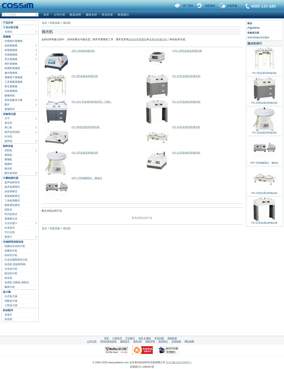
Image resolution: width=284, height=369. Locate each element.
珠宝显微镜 (11, 86)
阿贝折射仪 (11, 214)
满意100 (137, 341)
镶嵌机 (8, 154)
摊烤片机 (10, 286)
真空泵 (8, 122)
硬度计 (8, 236)
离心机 (8, 127)
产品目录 (8, 22)
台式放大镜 (11, 296)
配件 (7, 104)
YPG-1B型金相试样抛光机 (187, 50)
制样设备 (8, 146)
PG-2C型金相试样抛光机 (186, 101)
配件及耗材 (11, 173)
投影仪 (8, 209)
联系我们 (261, 6)
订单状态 (117, 338)
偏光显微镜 (11, 72)
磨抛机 (8, 159)
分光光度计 (11, 223)
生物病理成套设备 (13, 241)
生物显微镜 (11, 54)
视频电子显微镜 (13, 77)
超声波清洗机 (12, 132)
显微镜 (7, 36)
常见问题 (159, 338)
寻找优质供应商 (108, 341)
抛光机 (8, 168)
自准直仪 (10, 227)
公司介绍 (59, 14)
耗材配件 (8, 310)
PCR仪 (8, 136)
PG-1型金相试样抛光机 (85, 152)
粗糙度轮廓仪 (12, 205)
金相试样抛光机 (158, 39)
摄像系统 (10, 95)
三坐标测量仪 (12, 200)
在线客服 (232, 5)
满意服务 (210, 5)
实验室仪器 (9, 114)
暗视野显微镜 (12, 68)
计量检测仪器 (10, 178)
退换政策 (172, 338)
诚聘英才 (125, 341)
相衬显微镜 (11, 63)
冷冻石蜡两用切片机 (16, 259)
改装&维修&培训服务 (258, 37)
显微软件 (10, 109)
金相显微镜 (11, 45)
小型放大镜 (11, 305)
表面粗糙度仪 (12, 195)
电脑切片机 (11, 250)
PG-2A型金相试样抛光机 (186, 127)
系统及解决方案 (13, 100)
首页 (46, 14)
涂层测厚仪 (11, 191)
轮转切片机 (11, 255)
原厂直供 (188, 5)
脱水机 (8, 277)
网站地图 (189, 341)
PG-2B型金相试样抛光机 (86, 127)
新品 (249, 23)
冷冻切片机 (11, 268)
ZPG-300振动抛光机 (83, 50)
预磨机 (8, 163)
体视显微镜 (11, 50)
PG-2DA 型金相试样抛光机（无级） (92, 101)
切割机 (8, 150)
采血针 (8, 314)
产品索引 (130, 338)
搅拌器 (8, 141)
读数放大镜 (11, 300)
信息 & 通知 (144, 338)
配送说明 (75, 14)
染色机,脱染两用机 (15, 264)
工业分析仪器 (10, 27)
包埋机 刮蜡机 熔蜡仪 (17, 282)
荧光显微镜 (11, 59)
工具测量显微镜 (13, 81)
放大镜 (7, 291)
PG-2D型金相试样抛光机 (186, 76)
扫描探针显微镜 (13, 40)
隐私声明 (150, 341)
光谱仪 (8, 31)
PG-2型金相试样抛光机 (85, 76)
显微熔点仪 (11, 218)
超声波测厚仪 (12, 186)
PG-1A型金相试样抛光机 (186, 152)
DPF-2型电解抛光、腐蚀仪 (87, 178)
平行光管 (10, 232)
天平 (7, 118)
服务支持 (91, 14)
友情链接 (176, 341)
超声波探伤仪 (12, 182)
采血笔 (8, 319)
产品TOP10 (253, 28)
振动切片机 (11, 273)
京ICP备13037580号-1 (179, 362)
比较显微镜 (11, 90)
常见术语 (107, 14)
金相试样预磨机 (138, 39)
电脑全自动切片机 (15, 246)
